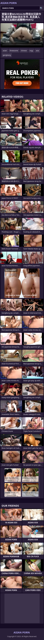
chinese (24, 50)
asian (5, 50)
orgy (31, 50)
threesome (14, 50)
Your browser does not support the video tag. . (22, 35)
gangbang (7, 55)
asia (37, 50)
